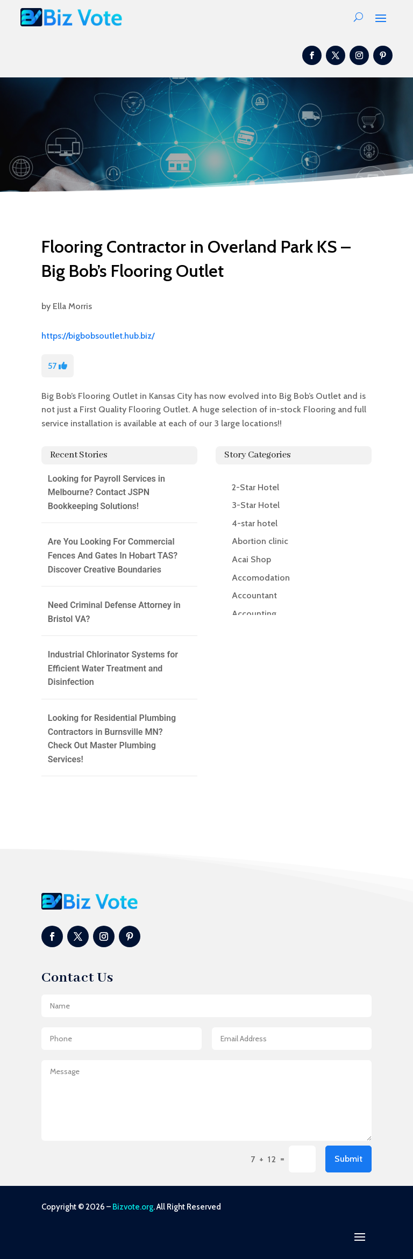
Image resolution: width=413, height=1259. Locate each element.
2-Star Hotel (255, 487)
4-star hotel (254, 523)
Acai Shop (251, 559)
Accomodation (261, 578)
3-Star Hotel (256, 505)
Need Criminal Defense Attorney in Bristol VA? (114, 612)
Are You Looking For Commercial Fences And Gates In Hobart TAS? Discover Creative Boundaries (112, 555)
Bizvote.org (132, 1207)
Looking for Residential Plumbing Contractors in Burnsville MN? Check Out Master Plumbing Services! (112, 738)
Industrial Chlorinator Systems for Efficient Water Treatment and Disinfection (113, 668)
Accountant (254, 595)
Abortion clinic (260, 541)
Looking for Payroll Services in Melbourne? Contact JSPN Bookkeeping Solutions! (106, 492)
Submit (348, 1159)
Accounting (254, 614)
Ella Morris (72, 306)
